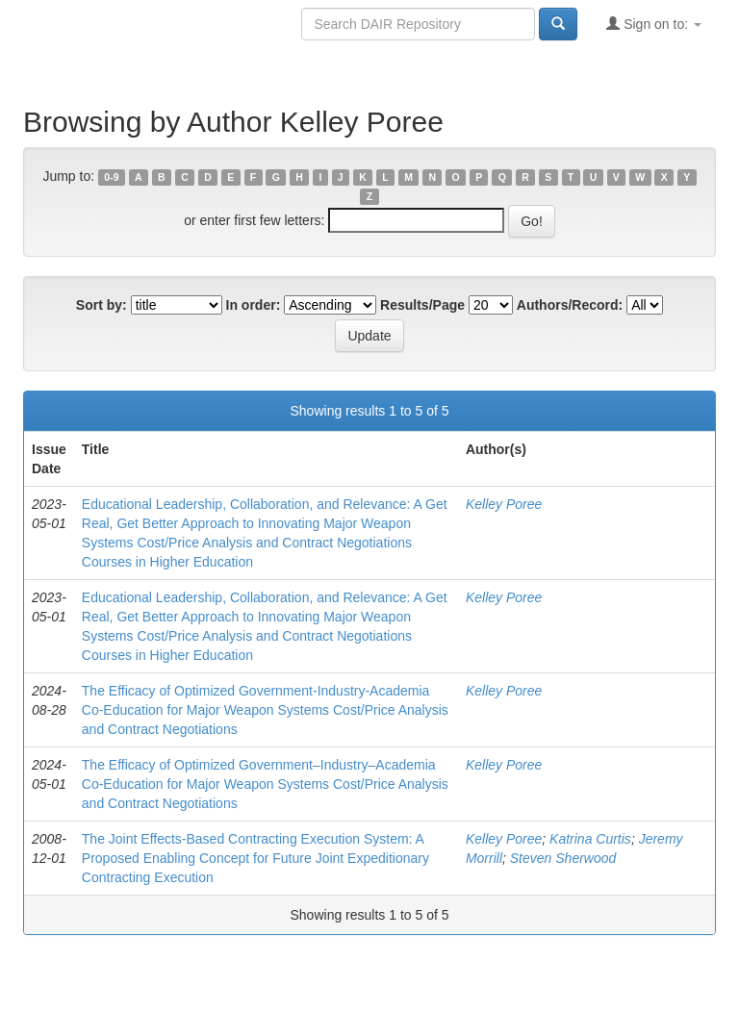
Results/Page (422, 305)
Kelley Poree (504, 504)
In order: (253, 305)
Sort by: (101, 305)
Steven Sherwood (563, 858)
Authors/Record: (570, 305)
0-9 (111, 177)
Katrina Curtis (590, 839)
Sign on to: (653, 23)
